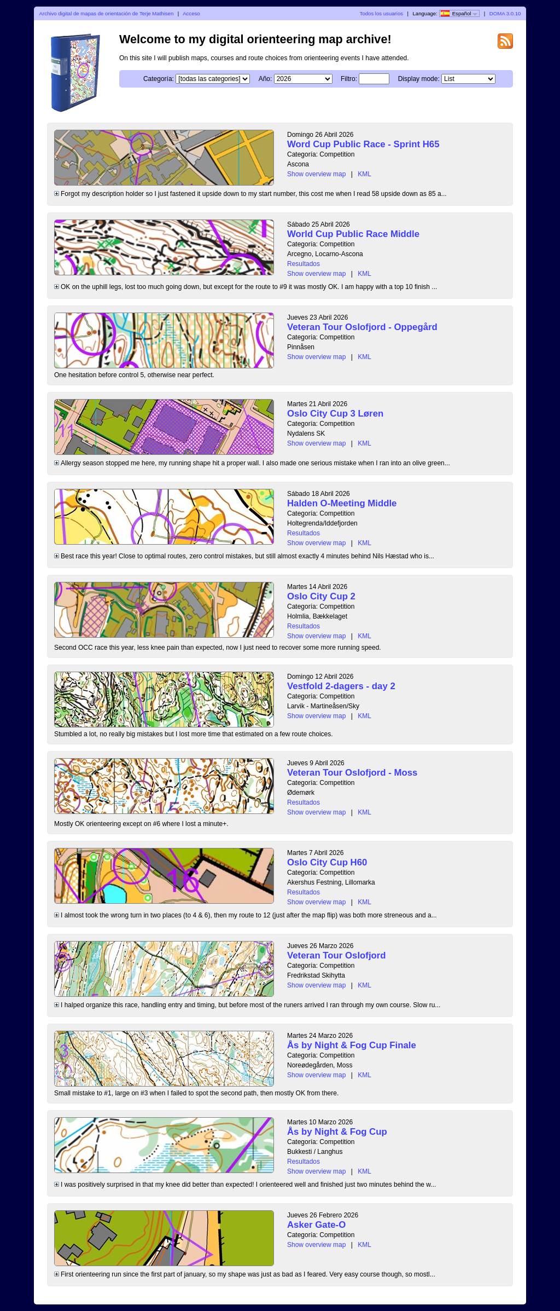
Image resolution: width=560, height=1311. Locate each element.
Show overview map (316, 174)
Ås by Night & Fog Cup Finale (351, 1045)
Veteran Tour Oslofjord (336, 955)
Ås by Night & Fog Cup (337, 1132)
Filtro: (349, 79)
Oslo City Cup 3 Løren (335, 413)
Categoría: (158, 79)
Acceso (191, 13)
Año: (265, 79)
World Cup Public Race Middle (353, 234)
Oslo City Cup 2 (321, 596)
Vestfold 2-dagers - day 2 (341, 686)
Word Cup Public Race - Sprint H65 (363, 144)
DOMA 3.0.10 (505, 13)
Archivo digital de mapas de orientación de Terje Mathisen (106, 13)
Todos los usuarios (381, 13)
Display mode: (419, 79)
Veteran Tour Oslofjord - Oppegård (362, 327)
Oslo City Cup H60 (327, 862)
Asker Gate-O (316, 1225)
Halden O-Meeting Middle (341, 503)
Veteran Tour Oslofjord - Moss (352, 772)
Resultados (303, 264)
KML (364, 174)
